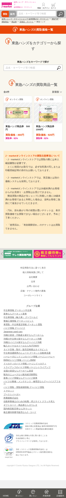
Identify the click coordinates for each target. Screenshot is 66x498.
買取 (5, 14)
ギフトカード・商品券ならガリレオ (20, 405)
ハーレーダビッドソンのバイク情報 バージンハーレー (29, 356)
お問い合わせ (33, 286)
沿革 (33, 281)
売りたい (19, 496)
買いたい (33, 496)
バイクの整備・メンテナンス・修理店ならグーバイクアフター (32, 382)
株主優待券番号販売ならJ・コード (20, 412)
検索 (60, 14)
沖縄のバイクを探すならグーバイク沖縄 (23, 342)
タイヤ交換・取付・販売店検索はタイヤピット (26, 349)
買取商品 (5, 22)
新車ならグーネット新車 (15, 314)
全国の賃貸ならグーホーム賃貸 (18, 371)
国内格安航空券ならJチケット (18, 408)
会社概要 (33, 277)
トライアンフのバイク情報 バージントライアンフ (27, 367)
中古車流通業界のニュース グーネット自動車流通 (27, 353)
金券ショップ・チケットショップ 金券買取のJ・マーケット (25, 19)
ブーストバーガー (12, 394)
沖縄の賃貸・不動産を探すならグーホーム (24, 335)
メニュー (61, 6)
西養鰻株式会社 (11, 398)
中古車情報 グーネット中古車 (18, 310)
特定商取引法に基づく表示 (33, 268)
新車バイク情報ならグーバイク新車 (20, 378)
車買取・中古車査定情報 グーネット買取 (23, 324)
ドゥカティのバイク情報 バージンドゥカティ (25, 363)
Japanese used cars (13, 331)
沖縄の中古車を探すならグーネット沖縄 (23, 339)
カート (53, 8)
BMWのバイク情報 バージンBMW (20, 360)
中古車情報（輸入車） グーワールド (21, 317)
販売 (12, 14)
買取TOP (55, 19)
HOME (6, 496)
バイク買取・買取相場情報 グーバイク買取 (24, 387)
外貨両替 (47, 496)
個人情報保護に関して (33, 272)
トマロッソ (9, 391)
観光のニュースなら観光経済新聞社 (20, 374)
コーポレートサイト (33, 295)
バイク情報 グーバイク (14, 328)
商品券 (14, 22)
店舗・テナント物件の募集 (33, 291)
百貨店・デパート (27, 22)
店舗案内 (60, 496)
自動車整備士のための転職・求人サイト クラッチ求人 (29, 401)
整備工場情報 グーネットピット (19, 321)
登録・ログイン (43, 8)
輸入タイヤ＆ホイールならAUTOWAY (21, 346)
